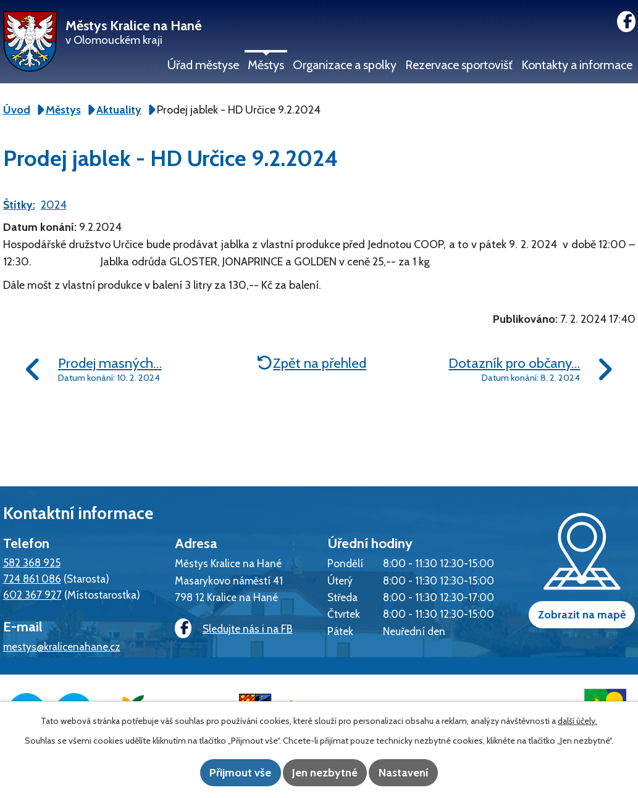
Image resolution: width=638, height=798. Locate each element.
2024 (54, 205)
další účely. (577, 722)
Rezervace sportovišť (459, 64)
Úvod (16, 110)
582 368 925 (32, 562)
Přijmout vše (226, 773)
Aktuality (118, 110)
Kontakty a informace (576, 64)
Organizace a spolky (345, 64)
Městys (266, 64)
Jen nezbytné (325, 773)
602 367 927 (32, 594)
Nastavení (418, 773)
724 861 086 (32, 578)
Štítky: (19, 205)
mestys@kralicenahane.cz (61, 646)
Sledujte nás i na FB (229, 629)
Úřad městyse (203, 64)
